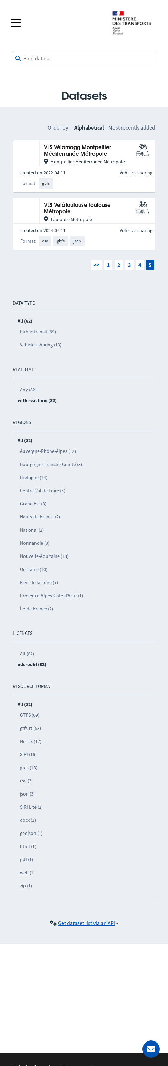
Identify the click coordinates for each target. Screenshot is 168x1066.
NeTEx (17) (30, 741)
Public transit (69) (38, 332)
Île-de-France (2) (36, 609)
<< (96, 264)
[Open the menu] (57, 22)
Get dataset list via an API (86, 923)
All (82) (27, 653)
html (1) (28, 846)
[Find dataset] (84, 58)
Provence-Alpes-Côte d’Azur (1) (51, 595)
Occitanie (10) (33, 569)
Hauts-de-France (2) (40, 517)
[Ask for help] (151, 1049)
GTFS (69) (29, 715)
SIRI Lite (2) (31, 807)
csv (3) (26, 781)
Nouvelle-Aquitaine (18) (44, 556)
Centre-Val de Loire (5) (42, 490)
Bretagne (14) (33, 477)
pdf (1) (26, 859)
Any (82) (28, 390)
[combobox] (84, 58)
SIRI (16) (28, 754)
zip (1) (26, 886)
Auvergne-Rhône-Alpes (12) (48, 451)
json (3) (27, 794)
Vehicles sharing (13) (40, 345)
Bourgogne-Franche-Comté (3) (51, 464)
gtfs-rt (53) (30, 728)
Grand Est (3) (33, 504)
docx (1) (28, 820)
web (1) (27, 872)
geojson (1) (31, 833)
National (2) (32, 530)
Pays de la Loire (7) (39, 582)
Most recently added (131, 127)
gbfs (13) (28, 767)
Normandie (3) (34, 543)
